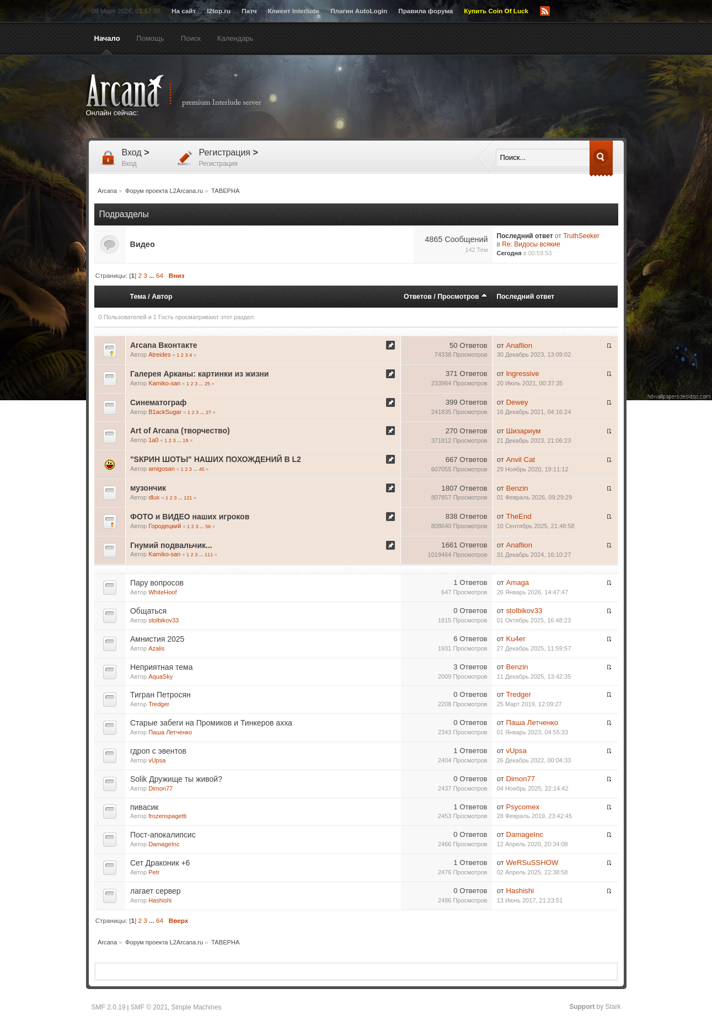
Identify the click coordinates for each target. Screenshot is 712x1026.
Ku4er (515, 639)
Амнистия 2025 (157, 639)
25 (207, 383)
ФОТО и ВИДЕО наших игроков (189, 516)
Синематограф (158, 402)
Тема (138, 296)
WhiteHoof (162, 592)
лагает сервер (155, 891)
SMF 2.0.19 (109, 1007)
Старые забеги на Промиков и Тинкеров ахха (211, 722)
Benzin (517, 488)
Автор (162, 296)
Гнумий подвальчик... (171, 545)
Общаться (148, 610)
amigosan (161, 468)
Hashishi (160, 900)
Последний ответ (525, 296)
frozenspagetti (167, 816)
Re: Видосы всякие (531, 244)
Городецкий (164, 526)
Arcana (185, 91)
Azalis (156, 648)
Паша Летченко (170, 732)
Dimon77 (160, 788)
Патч (249, 10)
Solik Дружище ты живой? (176, 779)
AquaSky (160, 676)
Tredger (158, 704)
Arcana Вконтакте (163, 345)
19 (185, 440)
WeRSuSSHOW (532, 862)
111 (209, 554)
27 (208, 412)
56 (208, 526)
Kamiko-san (164, 383)
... (152, 275)
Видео (142, 244)
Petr (153, 872)
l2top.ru (219, 10)
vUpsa (156, 760)
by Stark (594, 1007)
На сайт (184, 10)
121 (188, 498)
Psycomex (522, 807)
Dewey (517, 402)
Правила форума (425, 10)
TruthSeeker (581, 236)
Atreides (159, 354)
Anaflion (519, 345)
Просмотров (462, 296)
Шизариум (523, 431)
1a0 (153, 440)
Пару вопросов (157, 582)
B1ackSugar (164, 412)
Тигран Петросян (160, 694)
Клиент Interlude (293, 10)
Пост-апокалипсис (163, 834)
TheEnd (518, 516)
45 (202, 469)
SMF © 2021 (149, 1007)
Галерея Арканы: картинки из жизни (199, 373)
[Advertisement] (464, 97)
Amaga (517, 582)
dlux (153, 497)
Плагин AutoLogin (358, 10)
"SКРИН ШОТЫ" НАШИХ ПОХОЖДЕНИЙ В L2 (215, 459)
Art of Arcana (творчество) (180, 430)
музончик (148, 488)
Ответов (418, 296)
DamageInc (163, 844)
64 (159, 275)
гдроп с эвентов (158, 750)
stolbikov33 (163, 620)
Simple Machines (196, 1007)
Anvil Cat (520, 459)
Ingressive (522, 373)
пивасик (144, 807)
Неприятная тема (161, 667)
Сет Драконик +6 (160, 862)
